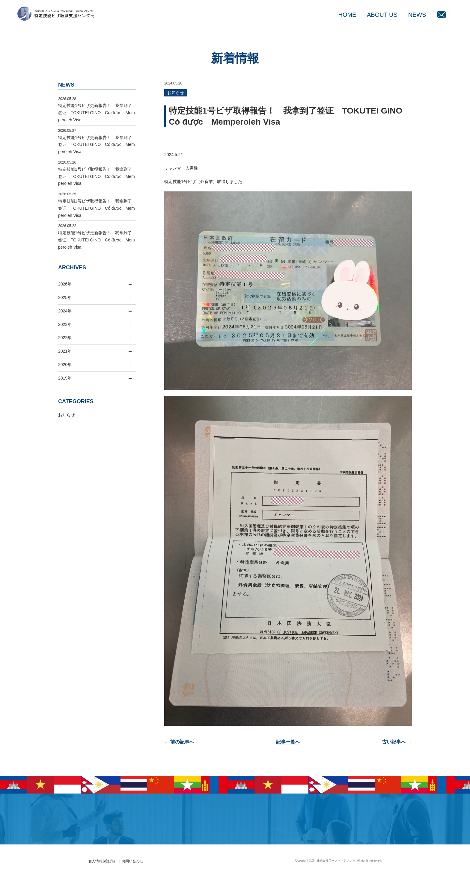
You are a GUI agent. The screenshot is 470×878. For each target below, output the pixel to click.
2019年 (65, 378)
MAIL (441, 14)
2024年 (65, 311)
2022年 (65, 337)
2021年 (65, 351)
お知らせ (175, 92)
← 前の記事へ (179, 741)
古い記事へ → (397, 741)
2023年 (65, 324)
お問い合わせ (132, 861)
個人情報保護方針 (102, 861)
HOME (347, 14)
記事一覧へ (288, 741)
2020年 (65, 364)
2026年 (65, 284)
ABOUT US (382, 14)
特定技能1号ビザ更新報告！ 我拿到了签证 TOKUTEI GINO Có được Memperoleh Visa (96, 112)
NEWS (417, 14)
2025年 (65, 297)
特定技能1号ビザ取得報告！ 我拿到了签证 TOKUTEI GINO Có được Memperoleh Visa (96, 176)
